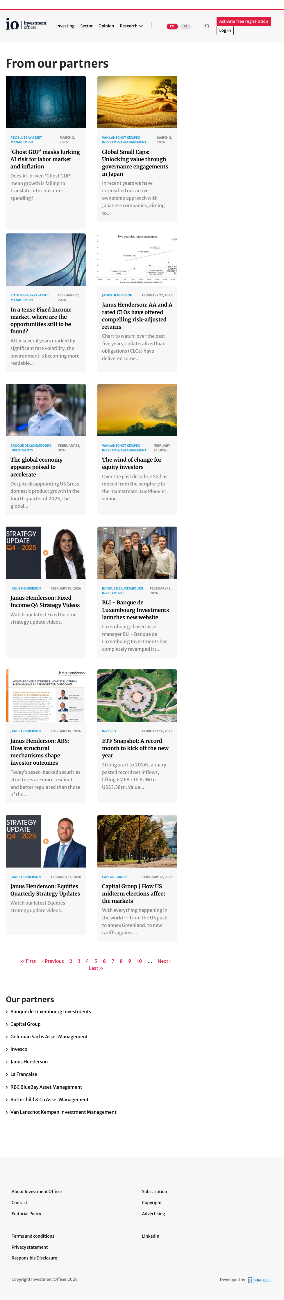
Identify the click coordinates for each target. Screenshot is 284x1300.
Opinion (106, 26)
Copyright (152, 1202)
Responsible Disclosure (34, 1258)
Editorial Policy (26, 1213)
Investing (65, 26)
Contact (19, 1202)
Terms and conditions (33, 1236)
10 (140, 961)
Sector (86, 26)
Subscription (154, 1191)
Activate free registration (243, 21)
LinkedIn (151, 1236)
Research (128, 26)
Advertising (153, 1213)
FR (185, 26)
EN (172, 26)
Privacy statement (30, 1247)
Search (207, 26)
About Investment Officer (37, 1191)
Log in (225, 30)
